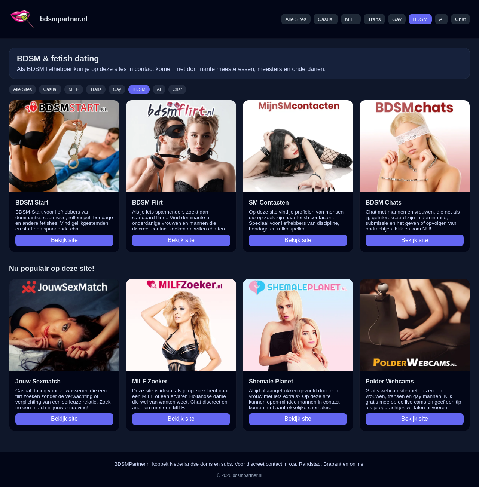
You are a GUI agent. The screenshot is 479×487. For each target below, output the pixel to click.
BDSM (420, 19)
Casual (325, 19)
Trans (374, 19)
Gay (397, 19)
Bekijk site (64, 240)
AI (441, 19)
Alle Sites (295, 19)
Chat (460, 19)
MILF (351, 19)
